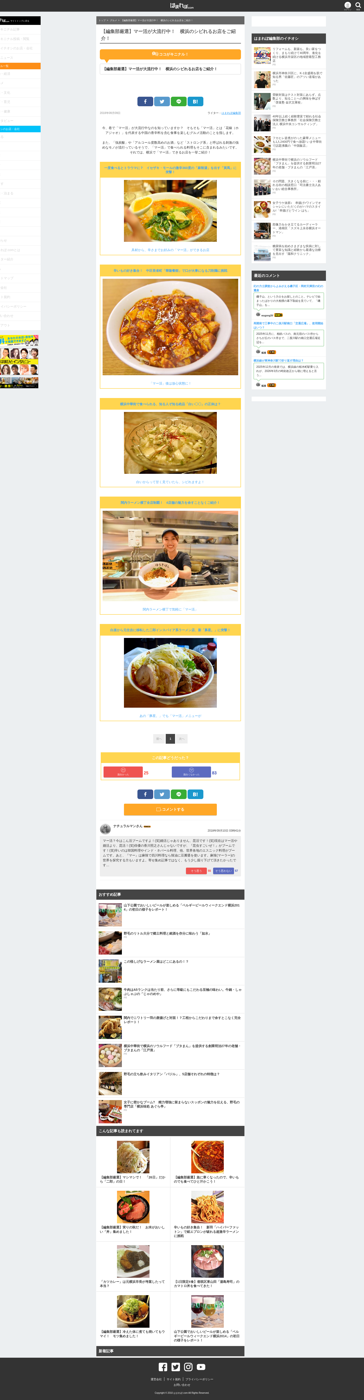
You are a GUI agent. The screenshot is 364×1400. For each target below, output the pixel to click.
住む (45, 152)
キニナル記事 (54, 28)
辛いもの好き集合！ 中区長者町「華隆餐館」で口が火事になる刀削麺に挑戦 (170, 270)
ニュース (51, 54)
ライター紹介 (51, 237)
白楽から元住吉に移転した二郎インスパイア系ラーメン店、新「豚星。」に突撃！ (170, 630)
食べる (46, 126)
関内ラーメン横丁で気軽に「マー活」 (170, 609)
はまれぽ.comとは (54, 229)
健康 (45, 203)
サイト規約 (49, 271)
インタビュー (51, 111)
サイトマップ (51, 254)
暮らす (46, 169)
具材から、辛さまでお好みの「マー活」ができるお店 (170, 250)
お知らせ (48, 220)
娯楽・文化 (49, 86)
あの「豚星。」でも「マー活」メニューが (170, 716)
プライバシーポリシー (57, 280)
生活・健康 (49, 103)
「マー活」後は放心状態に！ (170, 383)
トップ (102, 20)
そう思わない (223, 871)
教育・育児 (49, 94)
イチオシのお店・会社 (60, 45)
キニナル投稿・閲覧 (58, 37)
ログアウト (49, 297)
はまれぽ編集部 (231, 113)
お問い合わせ (51, 288)
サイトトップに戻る (59, 20)
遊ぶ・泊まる (51, 177)
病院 (45, 186)
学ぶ (45, 160)
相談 (45, 194)
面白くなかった (191, 772)
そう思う (196, 871)
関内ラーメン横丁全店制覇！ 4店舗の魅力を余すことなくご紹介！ (170, 502)
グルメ (46, 77)
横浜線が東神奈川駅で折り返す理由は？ (279, 360)
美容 (45, 143)
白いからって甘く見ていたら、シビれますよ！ (170, 482)
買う (45, 135)
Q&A (45, 246)
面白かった (123, 772)
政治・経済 (49, 69)
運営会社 (48, 263)
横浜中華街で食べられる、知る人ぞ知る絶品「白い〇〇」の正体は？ (170, 404)
